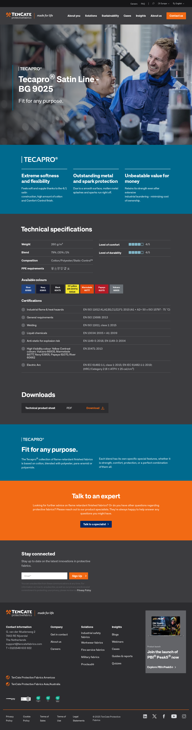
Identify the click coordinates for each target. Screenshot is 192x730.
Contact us (174, 14)
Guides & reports (122, 656)
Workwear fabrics (92, 642)
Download (92, 408)
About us (156, 15)
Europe (162, 3)
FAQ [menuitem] (143, 4)
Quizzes (116, 663)
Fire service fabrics (93, 649)
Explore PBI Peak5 (160, 667)
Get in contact (59, 634)
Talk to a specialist (94, 524)
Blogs (115, 634)
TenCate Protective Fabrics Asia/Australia (33, 684)
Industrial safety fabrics (91, 635)
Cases (127, 15)
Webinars (117, 641)
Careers (55, 648)
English (177, 3)
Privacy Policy (84, 590)
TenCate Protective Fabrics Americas (30, 677)
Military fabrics (90, 657)
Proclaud (87, 664)
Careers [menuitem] (133, 4)
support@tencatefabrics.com (24, 643)
